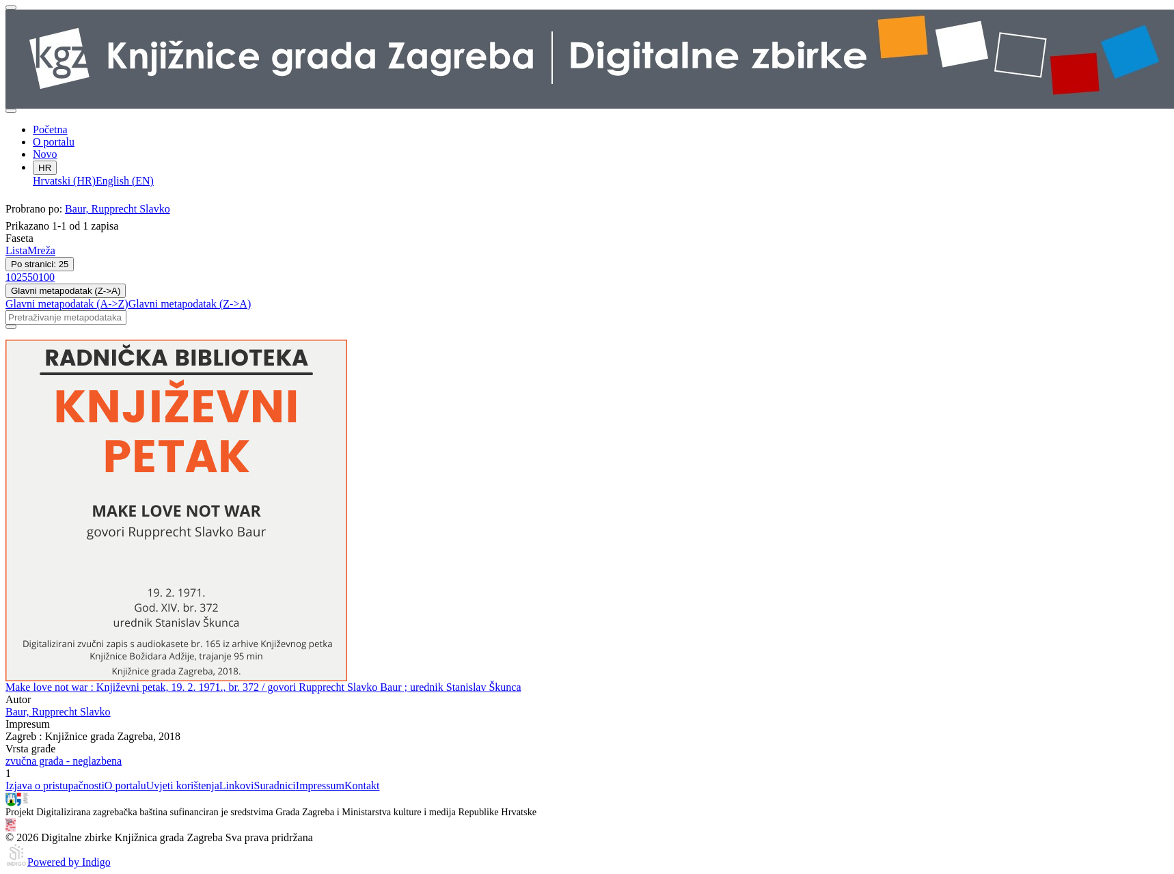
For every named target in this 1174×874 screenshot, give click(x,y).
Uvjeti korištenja (182, 785)
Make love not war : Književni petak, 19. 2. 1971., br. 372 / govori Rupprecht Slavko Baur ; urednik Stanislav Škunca (263, 687)
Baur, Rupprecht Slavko (117, 209)
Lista (16, 250)
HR (44, 168)
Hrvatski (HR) (64, 181)
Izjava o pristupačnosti (55, 785)
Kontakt (362, 785)
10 (10, 277)
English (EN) (125, 181)
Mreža (41, 250)
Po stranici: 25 (39, 264)
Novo (45, 154)
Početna (50, 129)
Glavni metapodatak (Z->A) (65, 291)
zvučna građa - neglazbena (63, 761)
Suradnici (274, 785)
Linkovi (236, 785)
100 (46, 277)
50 (32, 277)
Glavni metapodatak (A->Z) (66, 304)
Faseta (19, 238)
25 (21, 277)
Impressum (320, 785)
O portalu (53, 142)
